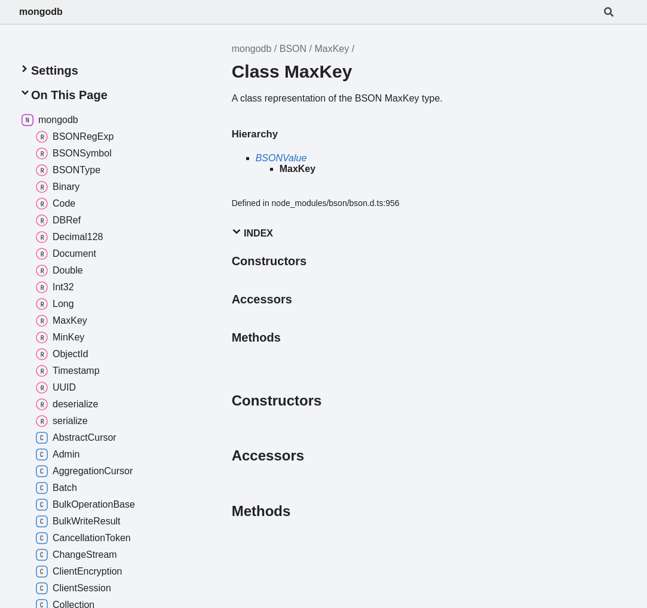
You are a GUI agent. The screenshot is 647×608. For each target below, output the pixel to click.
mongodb (41, 12)
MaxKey (331, 49)
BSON (293, 49)
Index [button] (252, 232)
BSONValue (281, 158)
